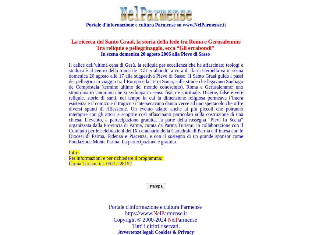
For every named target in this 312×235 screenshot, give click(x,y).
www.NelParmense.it (204, 24)
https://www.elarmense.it (156, 213)
